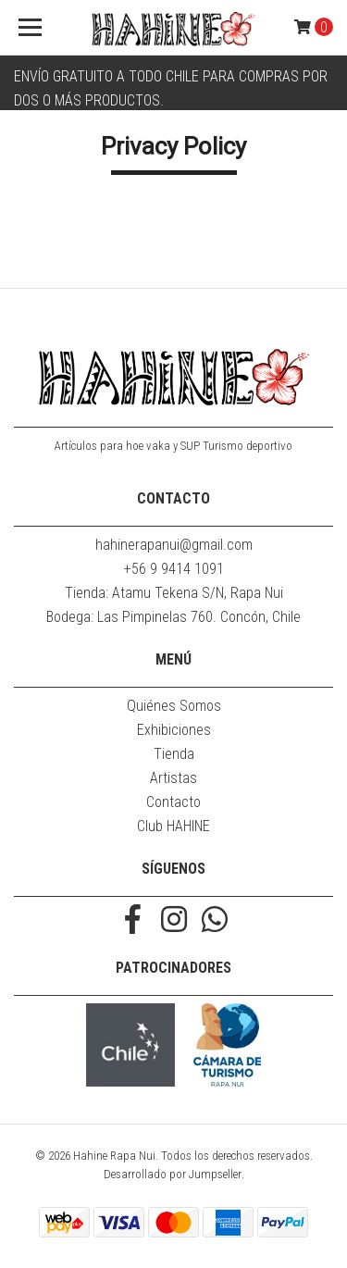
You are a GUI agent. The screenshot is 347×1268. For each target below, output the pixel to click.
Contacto (173, 802)
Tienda (174, 754)
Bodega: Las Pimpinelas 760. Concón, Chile (173, 617)
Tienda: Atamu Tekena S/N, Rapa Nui (174, 593)
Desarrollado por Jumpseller (173, 1174)
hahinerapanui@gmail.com (174, 544)
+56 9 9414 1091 (174, 569)
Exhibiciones (174, 730)
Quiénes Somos (174, 706)
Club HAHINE (173, 826)
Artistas (173, 778)
